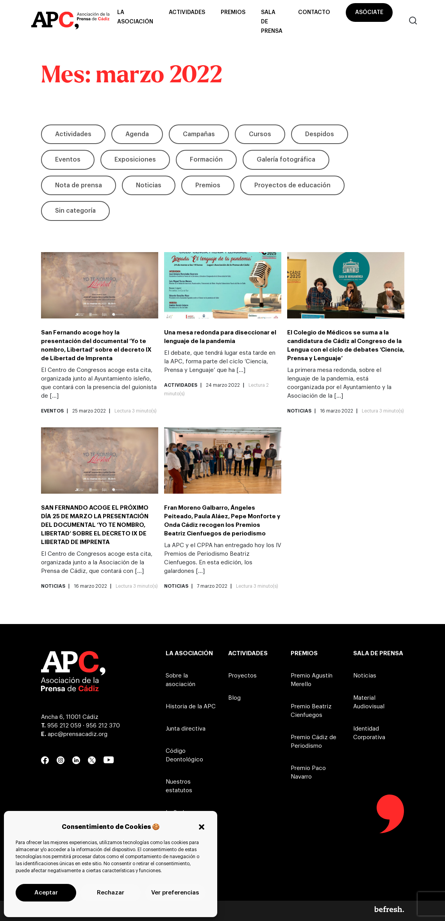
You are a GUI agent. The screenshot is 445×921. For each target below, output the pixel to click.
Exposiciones (135, 159)
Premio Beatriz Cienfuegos (311, 711)
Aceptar (46, 893)
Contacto (314, 12)
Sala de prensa (271, 22)
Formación (206, 159)
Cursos (260, 134)
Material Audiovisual (368, 702)
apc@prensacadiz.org (77, 734)
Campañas (199, 134)
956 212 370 (103, 726)
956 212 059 (64, 726)
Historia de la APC (191, 706)
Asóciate (369, 12)
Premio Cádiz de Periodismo (313, 741)
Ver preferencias (175, 893)
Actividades (187, 12)
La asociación (135, 17)
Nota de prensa (78, 185)
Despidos (319, 134)
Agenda (137, 134)
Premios (233, 12)
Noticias (148, 185)
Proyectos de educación (292, 185)
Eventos (67, 159)
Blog (234, 698)
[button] (202, 827)
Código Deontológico (184, 755)
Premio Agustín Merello (311, 680)
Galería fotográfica (286, 159)
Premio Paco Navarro (308, 772)
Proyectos (242, 676)
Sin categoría (75, 211)
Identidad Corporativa (369, 733)
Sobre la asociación (180, 680)
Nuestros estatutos (179, 786)
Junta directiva (186, 729)
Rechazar (110, 893)
